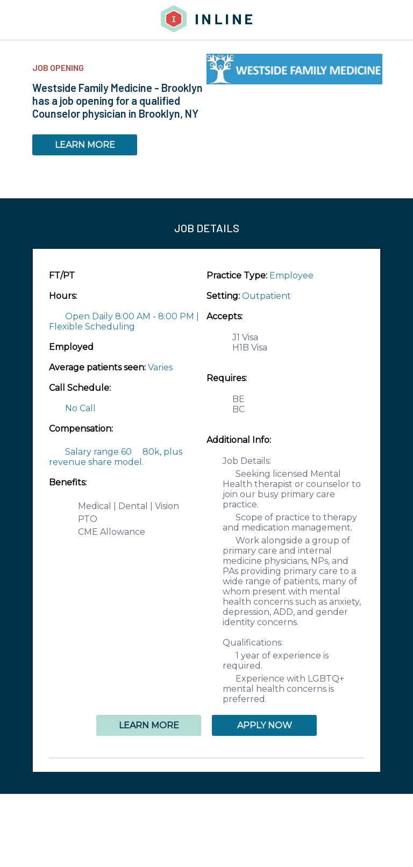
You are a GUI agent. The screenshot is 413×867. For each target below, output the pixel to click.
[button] (206, 757)
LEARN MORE (85, 145)
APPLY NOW (264, 725)
